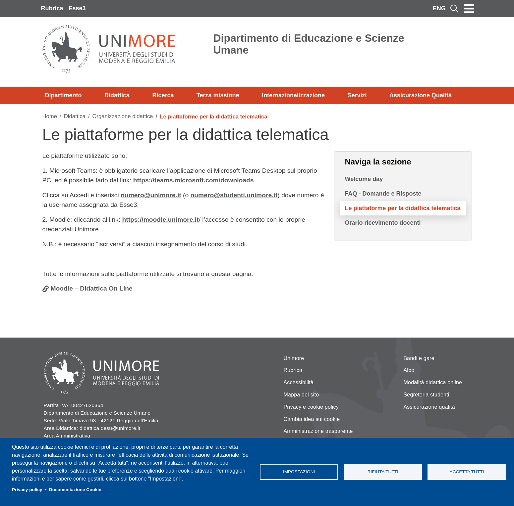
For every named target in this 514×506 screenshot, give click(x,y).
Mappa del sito (301, 394)
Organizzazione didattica (122, 116)
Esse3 (77, 8)
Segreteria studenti (426, 394)
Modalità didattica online (433, 382)
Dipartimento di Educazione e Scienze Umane (308, 44)
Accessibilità (299, 382)
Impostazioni (299, 471)
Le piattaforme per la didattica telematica (403, 208)
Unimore (294, 358)
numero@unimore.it (151, 195)
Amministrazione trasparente (318, 431)
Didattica (117, 95)
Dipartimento (63, 95)
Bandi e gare (419, 358)
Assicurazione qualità (429, 407)
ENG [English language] (439, 8)
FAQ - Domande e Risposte (383, 193)
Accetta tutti (467, 471)
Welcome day (364, 179)
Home (49, 116)
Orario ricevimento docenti (383, 222)
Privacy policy (27, 489)
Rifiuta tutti (383, 471)
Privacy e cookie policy (311, 407)
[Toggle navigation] (469, 8)
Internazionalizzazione (293, 95)
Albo (409, 370)
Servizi (357, 95)
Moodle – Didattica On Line (92, 288)
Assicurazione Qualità (420, 95)
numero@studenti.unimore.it (234, 195)
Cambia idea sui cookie (312, 419)
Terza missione (218, 95)
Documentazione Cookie (75, 489)
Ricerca (163, 95)
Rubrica (52, 8)
